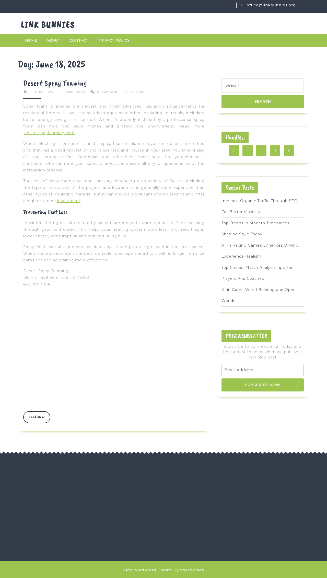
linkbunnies (75, 92)
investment (68, 201)
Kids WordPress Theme (147, 570)
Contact (78, 40)
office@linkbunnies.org (271, 5)
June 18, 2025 (41, 92)
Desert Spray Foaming (55, 83)
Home (31, 40)
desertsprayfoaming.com (49, 133)
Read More (39, 418)
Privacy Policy (114, 40)
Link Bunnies (48, 24)
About (53, 40)
